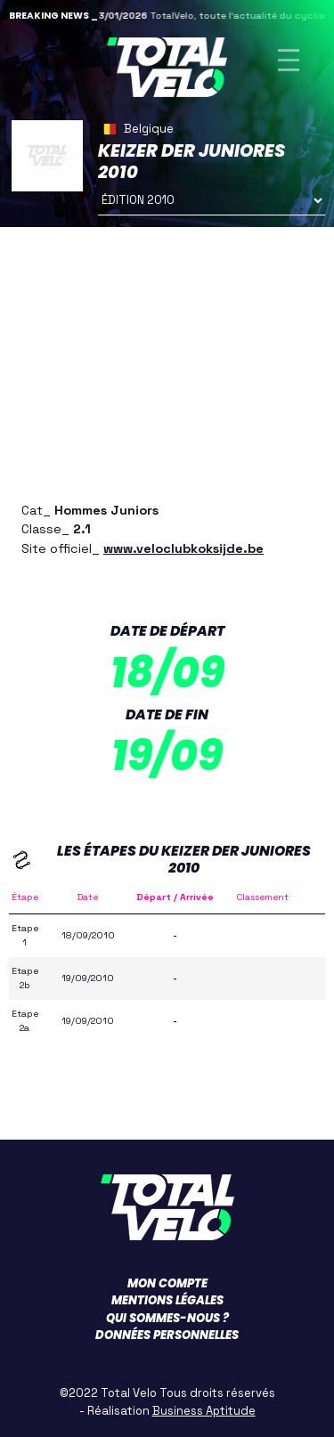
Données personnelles (167, 1335)
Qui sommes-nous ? (167, 1318)
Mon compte (167, 1283)
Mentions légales (167, 1300)
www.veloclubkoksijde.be (183, 548)
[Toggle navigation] (288, 60)
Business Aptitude (204, 1410)
